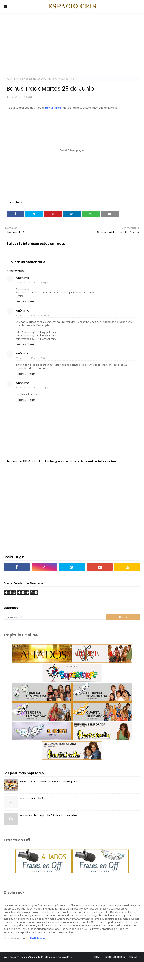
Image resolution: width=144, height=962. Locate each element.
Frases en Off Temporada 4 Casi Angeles (49, 781)
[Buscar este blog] (55, 617)
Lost (11, 97)
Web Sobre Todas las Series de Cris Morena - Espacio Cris (38, 957)
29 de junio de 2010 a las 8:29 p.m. (33, 282)
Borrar (32, 301)
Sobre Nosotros (115, 956)
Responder (21, 301)
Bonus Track (32, 78)
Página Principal (15, 78)
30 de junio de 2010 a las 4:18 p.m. (33, 387)
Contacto (134, 956)
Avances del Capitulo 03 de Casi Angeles (48, 815)
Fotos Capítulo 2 (31, 798)
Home (97, 956)
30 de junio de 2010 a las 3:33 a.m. (33, 358)
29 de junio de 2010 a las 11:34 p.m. (33, 315)
